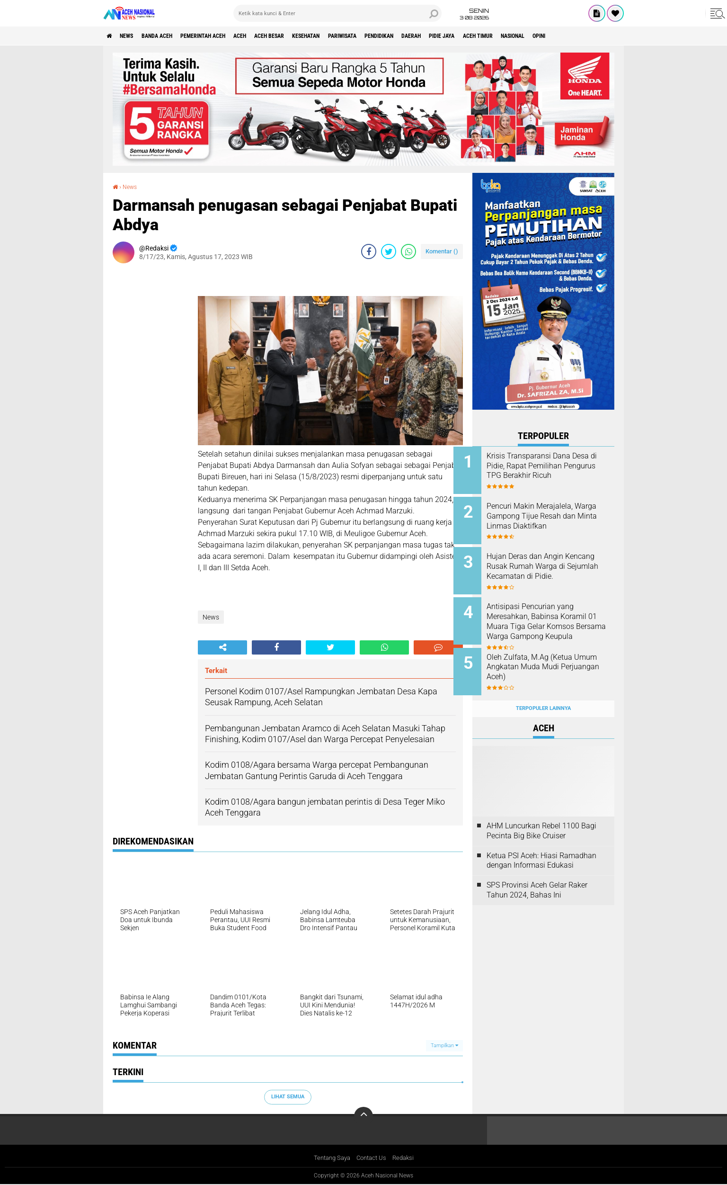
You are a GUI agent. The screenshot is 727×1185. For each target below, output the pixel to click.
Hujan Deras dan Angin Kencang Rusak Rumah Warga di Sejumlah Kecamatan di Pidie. (556, 566)
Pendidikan (442, 36)
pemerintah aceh (226, 36)
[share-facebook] (368, 251)
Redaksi (406, 1158)
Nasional (604, 36)
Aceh (271, 36)
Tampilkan (444, 1045)
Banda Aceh (170, 36)
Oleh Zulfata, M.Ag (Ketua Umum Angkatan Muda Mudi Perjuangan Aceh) (554, 657)
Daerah (481, 36)
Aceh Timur (561, 36)
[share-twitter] (388, 251)
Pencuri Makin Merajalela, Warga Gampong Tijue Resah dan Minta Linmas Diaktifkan (554, 513)
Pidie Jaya (518, 36)
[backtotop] (363, 1115)
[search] (337, 13)
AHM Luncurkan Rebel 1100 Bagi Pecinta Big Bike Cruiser (541, 815)
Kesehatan (352, 36)
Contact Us (372, 1158)
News (133, 36)
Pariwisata (397, 36)
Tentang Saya (330, 1158)
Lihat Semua (287, 1097)
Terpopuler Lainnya (543, 694)
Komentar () (442, 250)
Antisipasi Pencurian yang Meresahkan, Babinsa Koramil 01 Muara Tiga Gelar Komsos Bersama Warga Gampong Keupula (555, 619)
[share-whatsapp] (408, 251)
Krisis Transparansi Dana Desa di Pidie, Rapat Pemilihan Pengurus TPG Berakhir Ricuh (556, 465)
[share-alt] (222, 647)
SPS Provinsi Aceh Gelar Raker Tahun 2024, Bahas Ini (537, 875)
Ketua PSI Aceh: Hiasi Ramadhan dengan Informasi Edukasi (541, 845)
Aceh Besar (307, 36)
